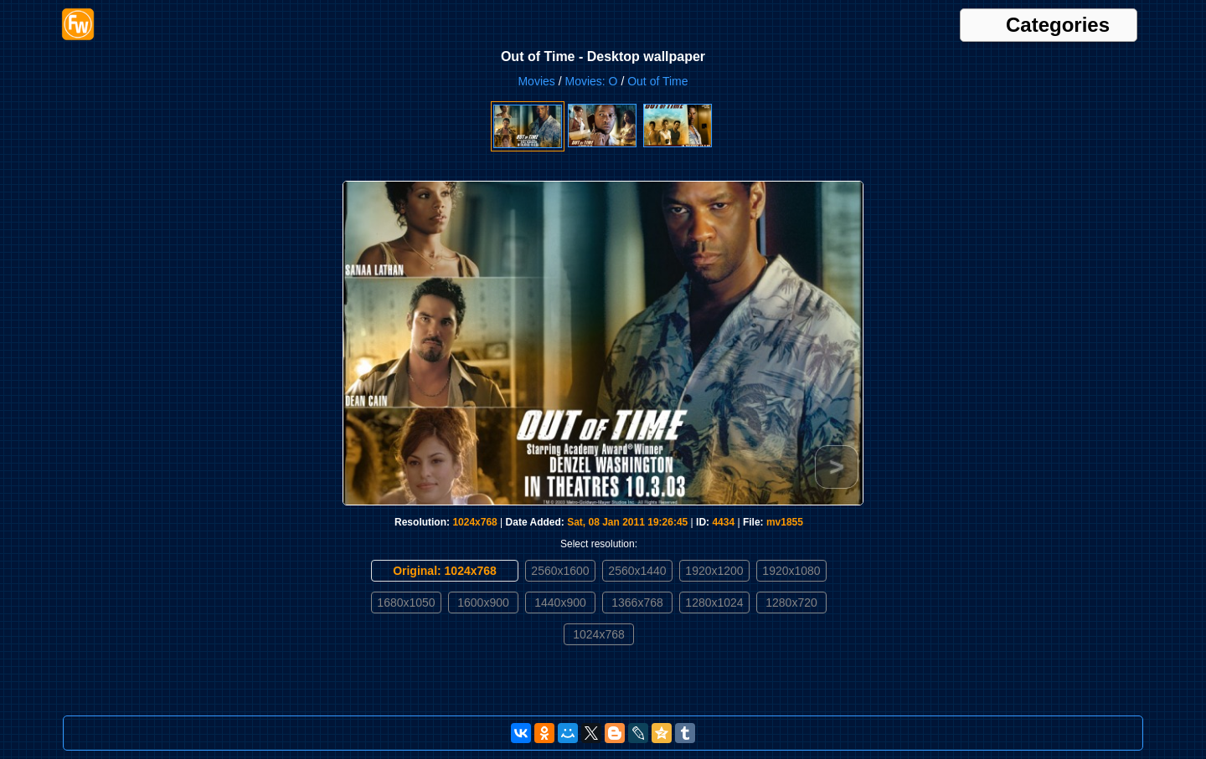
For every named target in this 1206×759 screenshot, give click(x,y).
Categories (1058, 25)
